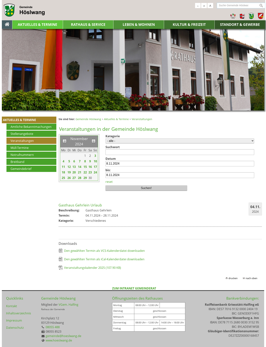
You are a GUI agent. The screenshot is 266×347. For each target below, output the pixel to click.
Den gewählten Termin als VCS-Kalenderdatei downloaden (104, 251)
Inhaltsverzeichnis (18, 313)
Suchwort (112, 147)
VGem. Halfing (68, 305)
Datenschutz (15, 328)
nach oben (251, 278)
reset (109, 182)
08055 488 (53, 327)
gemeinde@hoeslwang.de (63, 336)
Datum (110, 159)
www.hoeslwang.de (59, 340)
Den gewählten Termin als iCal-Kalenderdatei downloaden (104, 259)
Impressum (14, 321)
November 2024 (79, 141)
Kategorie (112, 136)
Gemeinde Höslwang (58, 298)
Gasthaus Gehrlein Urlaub (80, 205)
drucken (233, 278)
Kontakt (11, 306)
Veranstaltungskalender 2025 (92, 268)
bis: (108, 170)
